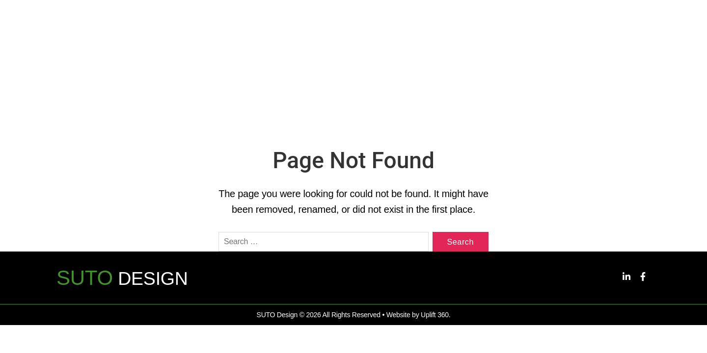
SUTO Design (277, 320)
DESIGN (126, 283)
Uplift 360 (435, 320)
